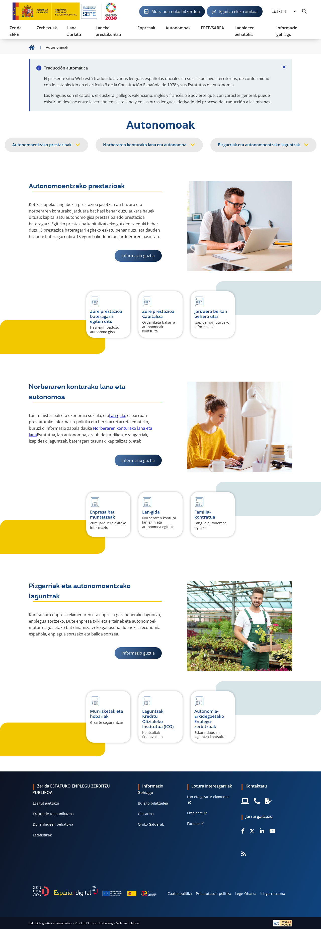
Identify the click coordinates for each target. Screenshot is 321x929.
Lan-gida (117, 415)
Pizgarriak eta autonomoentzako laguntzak (259, 145)
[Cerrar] (284, 67)
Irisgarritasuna (272, 893)
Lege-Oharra (245, 893)
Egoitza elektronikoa (238, 11)
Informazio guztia (141, 255)
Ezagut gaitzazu (46, 803)
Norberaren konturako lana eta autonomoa (144, 145)
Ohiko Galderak (151, 824)
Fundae (193, 823)
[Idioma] (284, 12)
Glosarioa (146, 813)
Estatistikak (42, 835)
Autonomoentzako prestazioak (41, 145)
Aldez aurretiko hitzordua (175, 11)
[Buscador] (304, 12)
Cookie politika (180, 893)
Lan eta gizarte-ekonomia (208, 796)
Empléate (195, 813)
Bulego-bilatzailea (153, 803)
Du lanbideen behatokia (53, 824)
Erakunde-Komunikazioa (53, 813)
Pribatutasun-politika (213, 893)
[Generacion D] (94, 891)
